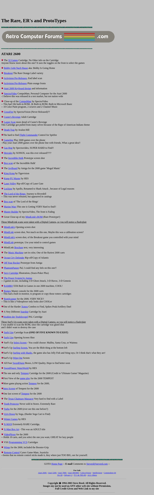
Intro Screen (9, 388)
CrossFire (8, 112)
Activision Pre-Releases (15, 78)
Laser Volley (10, 183)
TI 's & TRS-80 (80, 475)
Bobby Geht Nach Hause (16, 68)
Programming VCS (18, 442)
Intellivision (97, 473)
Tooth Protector (11, 404)
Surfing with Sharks (22, 353)
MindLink (9, 232)
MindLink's (9, 227)
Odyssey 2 (68, 475)
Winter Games (11, 419)
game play (25, 378)
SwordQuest (19, 363)
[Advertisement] (56, 8)
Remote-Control (12, 452)
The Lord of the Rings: (15, 194)
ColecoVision (85, 473)
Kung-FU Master (12, 178)
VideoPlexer (10, 434)
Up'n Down (9, 414)
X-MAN (8, 424)
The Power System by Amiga (18, 278)
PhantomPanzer (11, 268)
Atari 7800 (62, 473)
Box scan (8, 163)
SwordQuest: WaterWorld (16, 368)
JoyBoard (12, 168)
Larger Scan (9, 122)
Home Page (57, 464)
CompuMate (25, 101)
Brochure (18, 247)
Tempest (25, 373)
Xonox (24, 306)
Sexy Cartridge (11, 273)
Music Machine (15, 252)
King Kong (9, 173)
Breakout (8, 73)
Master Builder (11, 212)
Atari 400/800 (73, 473)
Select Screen (20, 342)
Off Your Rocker (12, 263)
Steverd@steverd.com (97, 464)
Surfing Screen (20, 347)
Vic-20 (59, 475)
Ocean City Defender (14, 257)
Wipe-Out (17, 358)
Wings (7, 447)
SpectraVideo (10, 93)
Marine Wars (10, 206)
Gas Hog (8, 148)
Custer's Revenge (12, 117)
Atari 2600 (42, 473)
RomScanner (10, 299)
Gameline (8, 140)
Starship (24, 311)
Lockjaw (8, 188)
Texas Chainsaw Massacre (21, 398)
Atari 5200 (52, 473)
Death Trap (9, 130)
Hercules (8, 153)
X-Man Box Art (11, 429)
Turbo (7, 409)
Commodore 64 (110, 473)
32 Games (13, 60)
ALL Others (92, 475)
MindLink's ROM (34, 217)
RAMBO (8, 286)
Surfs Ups (9, 332)
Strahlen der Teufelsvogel (15, 317)
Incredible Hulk (15, 158)
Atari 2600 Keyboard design (17, 88)
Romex (7, 291)
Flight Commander (29, 135)
